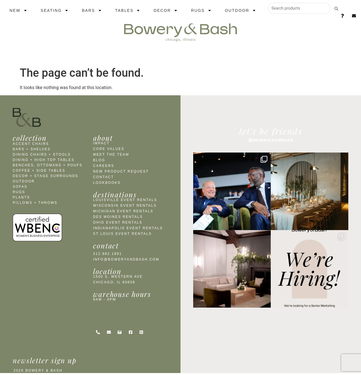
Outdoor (240, 10)
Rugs (201, 10)
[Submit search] (336, 8)
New (18, 10)
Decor (166, 10)
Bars (92, 10)
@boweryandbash (270, 140)
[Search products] (299, 8)
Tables (127, 10)
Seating (55, 10)
